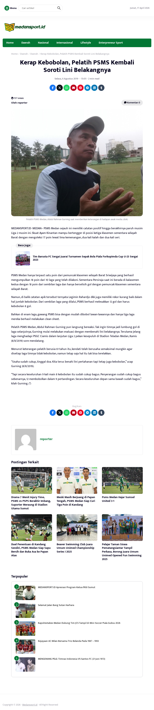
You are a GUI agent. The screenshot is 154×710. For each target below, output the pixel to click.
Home (10, 42)
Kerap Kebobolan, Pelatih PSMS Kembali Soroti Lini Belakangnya (77, 66)
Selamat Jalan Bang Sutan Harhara (56, 605)
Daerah (25, 42)
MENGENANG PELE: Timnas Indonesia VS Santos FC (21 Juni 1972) (71, 659)
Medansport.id (29, 705)
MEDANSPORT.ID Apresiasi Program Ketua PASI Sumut (67, 587)
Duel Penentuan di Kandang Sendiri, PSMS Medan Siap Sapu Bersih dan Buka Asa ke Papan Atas (31, 550)
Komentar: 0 (132, 103)
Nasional (43, 42)
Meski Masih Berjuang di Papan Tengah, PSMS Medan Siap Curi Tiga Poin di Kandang (76, 501)
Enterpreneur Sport (111, 42)
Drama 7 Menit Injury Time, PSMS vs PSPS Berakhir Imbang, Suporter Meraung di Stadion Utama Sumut (31, 503)
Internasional (65, 42)
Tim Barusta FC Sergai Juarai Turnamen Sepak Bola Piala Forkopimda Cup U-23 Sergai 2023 (85, 258)
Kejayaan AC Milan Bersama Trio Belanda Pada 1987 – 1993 (68, 641)
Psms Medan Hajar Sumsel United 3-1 (118, 499)
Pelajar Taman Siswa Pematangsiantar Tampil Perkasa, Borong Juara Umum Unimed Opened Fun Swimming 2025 (122, 552)
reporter (46, 439)
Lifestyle (86, 42)
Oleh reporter (19, 103)
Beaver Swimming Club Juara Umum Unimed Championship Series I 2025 (75, 548)
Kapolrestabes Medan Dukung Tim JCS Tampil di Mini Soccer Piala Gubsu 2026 (79, 623)
